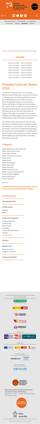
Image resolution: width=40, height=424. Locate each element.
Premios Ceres (7, 235)
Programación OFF (8, 221)
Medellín (5, 210)
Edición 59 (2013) (13, 77)
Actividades (31, 21)
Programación (9, 21)
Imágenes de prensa (9, 251)
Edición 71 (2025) (13, 63)
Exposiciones (6, 226)
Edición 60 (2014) (26, 75)
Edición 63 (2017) (13, 72)
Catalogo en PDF (9, 257)
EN (2, 15)
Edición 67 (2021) (13, 68)
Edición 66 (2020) (26, 68)
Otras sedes (21, 21)
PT (5, 15)
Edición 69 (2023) (13, 65)
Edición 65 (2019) (13, 70)
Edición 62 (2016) (26, 72)
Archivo (25, 23)
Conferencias (6, 223)
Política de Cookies (27, 419)
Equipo (5, 240)
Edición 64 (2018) (26, 70)
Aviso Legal (6, 419)
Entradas (35, 6)
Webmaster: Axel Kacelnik (24, 421)
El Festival (9, 23)
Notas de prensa (7, 249)
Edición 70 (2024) (26, 63)
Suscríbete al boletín (21, 402)
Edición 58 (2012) (26, 77)
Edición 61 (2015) (13, 51)
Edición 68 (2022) (26, 65)
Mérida (17, 23)
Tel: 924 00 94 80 (11, 396)
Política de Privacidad (15, 419)
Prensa (31, 23)
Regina (4, 212)
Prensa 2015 (7, 246)
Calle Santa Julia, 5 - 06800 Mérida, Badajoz (20, 394)
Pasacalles (5, 228)
